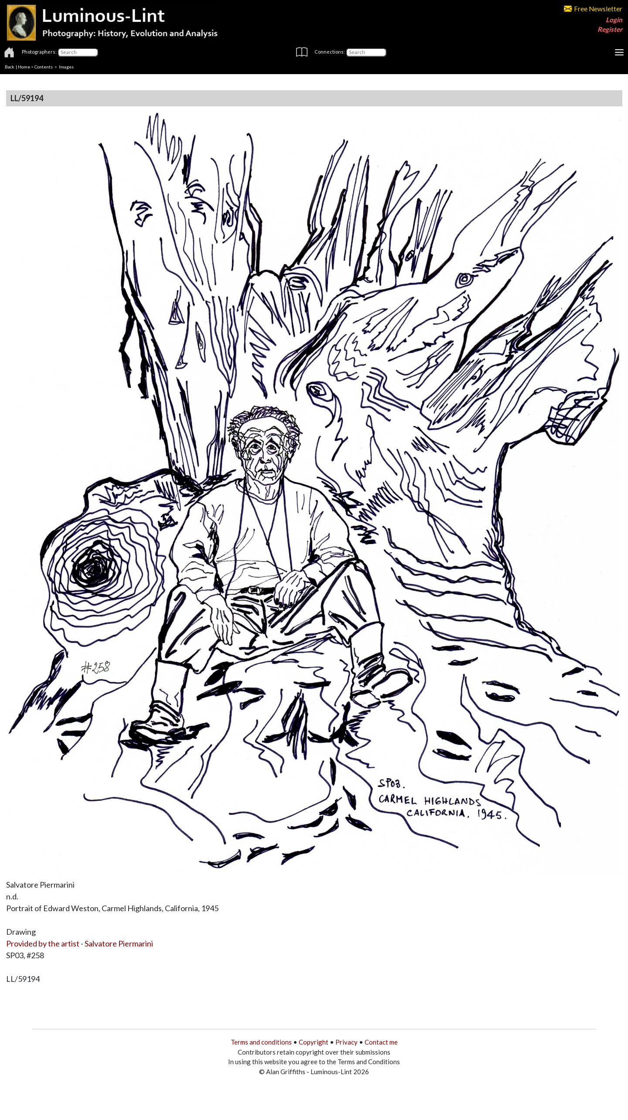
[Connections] (366, 52)
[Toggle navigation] (619, 52)
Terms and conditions (261, 1042)
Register (609, 29)
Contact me (381, 1042)
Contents (43, 66)
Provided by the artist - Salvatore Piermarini (79, 943)
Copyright (313, 1042)
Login (614, 20)
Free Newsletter (593, 9)
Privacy (346, 1042)
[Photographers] (78, 52)
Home (24, 66)
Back (9, 66)
